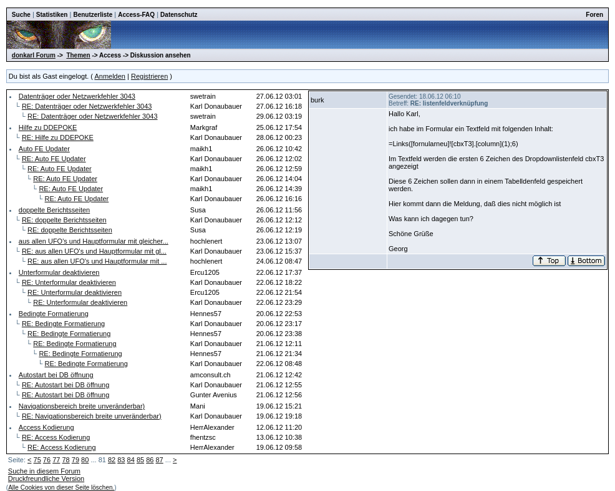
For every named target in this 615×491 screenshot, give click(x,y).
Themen (78, 55)
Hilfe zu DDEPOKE (48, 127)
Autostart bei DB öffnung (56, 375)
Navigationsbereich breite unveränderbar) (82, 406)
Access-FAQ (136, 14)
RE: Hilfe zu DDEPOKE (58, 137)
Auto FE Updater (44, 148)
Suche (21, 14)
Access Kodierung (46, 427)
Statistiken (52, 14)
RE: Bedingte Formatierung (63, 323)
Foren (594, 14)
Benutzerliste (92, 14)
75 (37, 460)
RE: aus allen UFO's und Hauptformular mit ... (97, 261)
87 (159, 460)
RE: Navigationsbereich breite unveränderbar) (92, 416)
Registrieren (149, 76)
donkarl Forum (34, 55)
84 (131, 460)
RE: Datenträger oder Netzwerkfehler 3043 (87, 106)
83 (121, 460)
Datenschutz (178, 14)
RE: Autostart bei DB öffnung (65, 385)
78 (65, 460)
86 (149, 460)
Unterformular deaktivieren (59, 272)
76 (47, 460)
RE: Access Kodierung (56, 437)
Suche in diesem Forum (44, 471)
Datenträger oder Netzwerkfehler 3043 (77, 96)
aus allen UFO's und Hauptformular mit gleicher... (93, 241)
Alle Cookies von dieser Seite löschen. (61, 487)
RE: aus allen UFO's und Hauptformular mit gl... (94, 251)
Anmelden (109, 76)
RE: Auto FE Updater (54, 158)
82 (111, 460)
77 (56, 460)
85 (140, 460)
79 (75, 460)
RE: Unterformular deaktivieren (69, 282)
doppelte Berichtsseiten (54, 210)
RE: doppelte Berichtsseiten (64, 220)
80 (85, 460)
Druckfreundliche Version (46, 478)
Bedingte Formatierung (54, 313)
